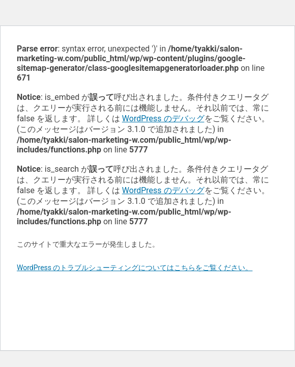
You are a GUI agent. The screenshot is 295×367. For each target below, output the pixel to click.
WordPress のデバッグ (163, 118)
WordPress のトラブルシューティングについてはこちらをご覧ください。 (135, 268)
